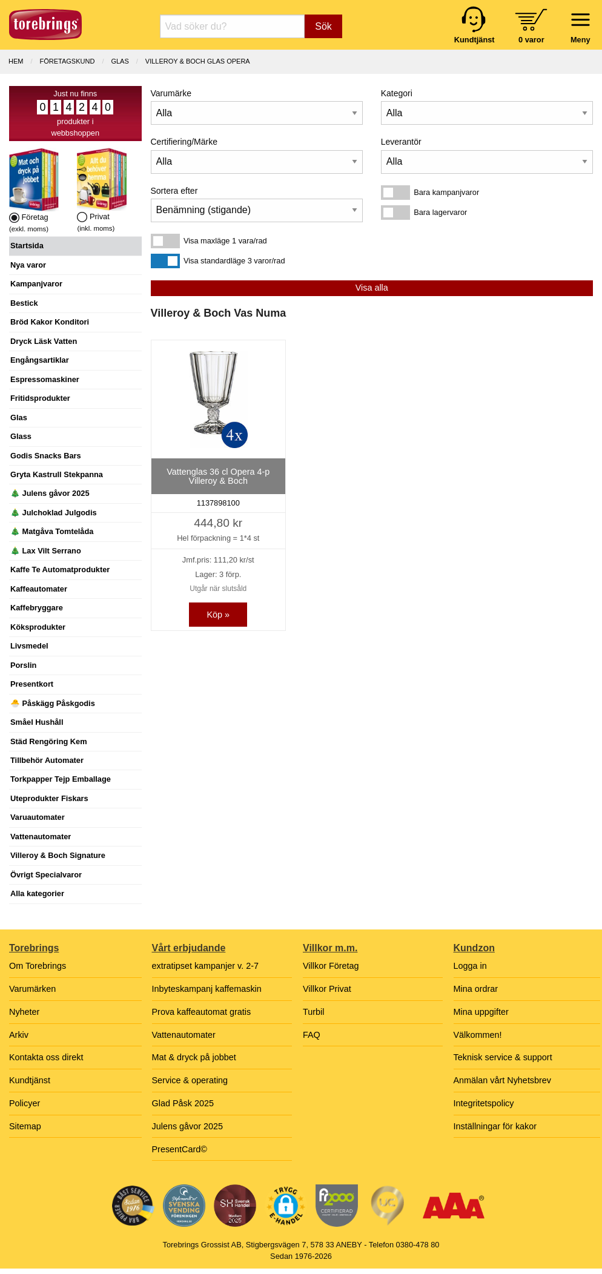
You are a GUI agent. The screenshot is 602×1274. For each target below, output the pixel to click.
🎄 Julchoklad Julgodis (53, 512)
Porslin (23, 665)
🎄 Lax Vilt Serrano (45, 550)
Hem (15, 61)
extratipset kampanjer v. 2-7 (205, 966)
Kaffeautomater (38, 588)
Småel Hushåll (36, 722)
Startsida (27, 245)
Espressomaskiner (44, 379)
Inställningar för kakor (495, 1126)
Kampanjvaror (36, 283)
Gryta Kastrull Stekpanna (56, 474)
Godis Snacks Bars (45, 455)
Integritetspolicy (484, 1103)
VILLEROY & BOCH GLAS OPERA (197, 61)
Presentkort (31, 683)
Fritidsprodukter (40, 398)
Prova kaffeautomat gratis (201, 1012)
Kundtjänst (29, 1080)
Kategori (396, 93)
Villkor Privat (327, 989)
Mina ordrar (476, 989)
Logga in (470, 966)
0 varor (531, 39)
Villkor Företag (331, 966)
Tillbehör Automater (47, 760)
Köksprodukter (37, 627)
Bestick (24, 303)
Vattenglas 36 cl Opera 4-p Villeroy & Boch (218, 476)
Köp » (218, 614)
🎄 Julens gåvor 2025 (50, 493)
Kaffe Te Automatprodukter (60, 569)
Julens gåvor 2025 (187, 1126)
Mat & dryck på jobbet (194, 1057)
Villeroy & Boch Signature (57, 855)
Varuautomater (37, 817)
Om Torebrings (37, 966)
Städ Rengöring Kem (48, 741)
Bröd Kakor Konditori (49, 321)
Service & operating (190, 1080)
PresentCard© (179, 1149)
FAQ (311, 1035)
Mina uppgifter (481, 1012)
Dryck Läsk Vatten (43, 341)
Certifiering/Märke (184, 142)
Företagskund (67, 61)
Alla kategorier (37, 893)
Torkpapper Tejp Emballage (60, 779)
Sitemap (25, 1126)
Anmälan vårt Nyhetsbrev (503, 1080)
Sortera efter (174, 191)
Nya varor (28, 264)
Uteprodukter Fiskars (49, 798)
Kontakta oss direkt (46, 1057)
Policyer (24, 1103)
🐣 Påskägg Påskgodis (52, 703)
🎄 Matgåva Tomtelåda (51, 531)
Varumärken (32, 989)
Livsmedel (29, 645)
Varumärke (171, 93)
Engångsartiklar (39, 360)
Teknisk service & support (503, 1057)
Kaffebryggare (36, 607)
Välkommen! (478, 1035)
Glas (18, 417)
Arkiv (18, 1035)
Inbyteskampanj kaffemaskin (207, 989)
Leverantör (401, 142)
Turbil (313, 1012)
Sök (323, 26)
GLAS (119, 61)
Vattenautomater (40, 836)
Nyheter (24, 1012)
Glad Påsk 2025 (183, 1103)
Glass (20, 436)
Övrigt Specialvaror (46, 874)
